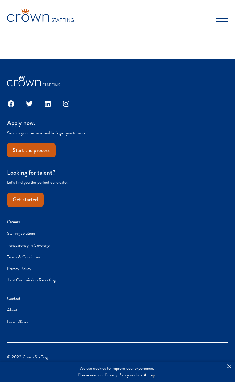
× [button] (229, 366)
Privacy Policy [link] (117, 375)
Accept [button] (150, 375)
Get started (25, 199)
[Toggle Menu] (222, 19)
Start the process (31, 150)
